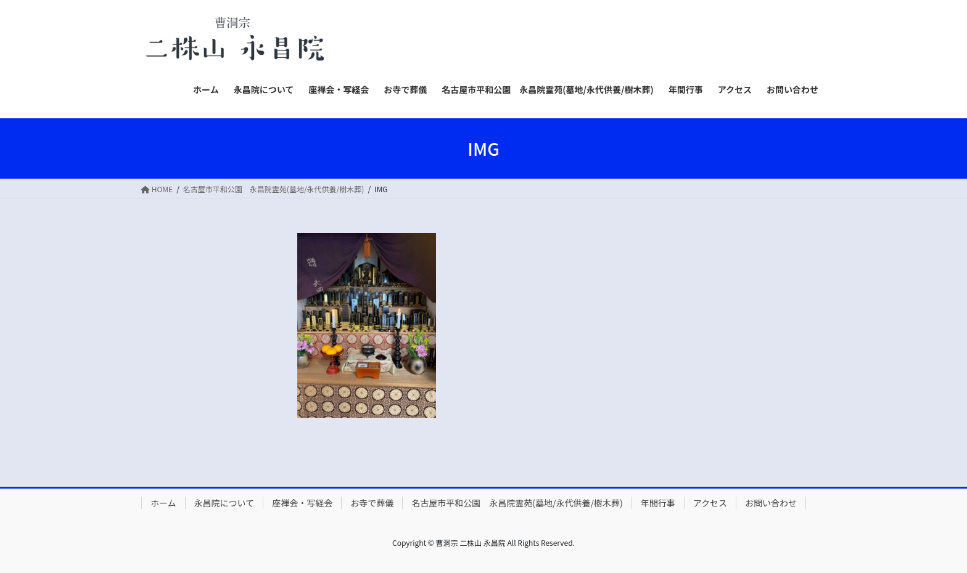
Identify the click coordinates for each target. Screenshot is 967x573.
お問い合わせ (771, 503)
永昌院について (224, 503)
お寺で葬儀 (371, 503)
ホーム (163, 503)
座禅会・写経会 (302, 503)
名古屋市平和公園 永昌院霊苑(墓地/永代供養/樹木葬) (516, 503)
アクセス (710, 503)
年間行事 (658, 503)
